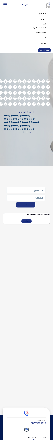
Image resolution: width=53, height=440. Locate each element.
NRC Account (44, 54)
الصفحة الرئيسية (39, 14)
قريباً (44, 41)
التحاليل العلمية (39, 35)
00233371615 (38, 427)
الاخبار (43, 25)
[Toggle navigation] (4, 4)
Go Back (26, 225)
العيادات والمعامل (38, 29)
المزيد (42, 47)
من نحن (43, 20)
